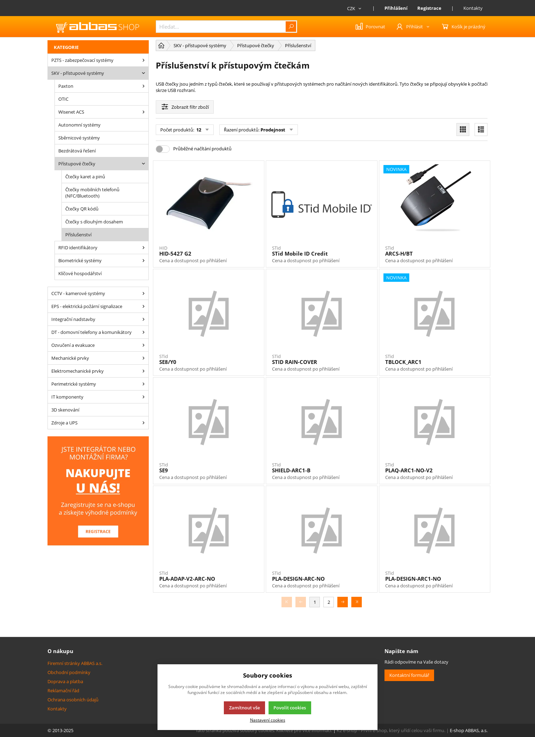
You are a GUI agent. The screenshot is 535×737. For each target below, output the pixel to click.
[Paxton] (143, 86)
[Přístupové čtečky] (143, 163)
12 (198, 130)
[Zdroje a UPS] (143, 422)
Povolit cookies (289, 707)
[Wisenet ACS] (143, 112)
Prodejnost (273, 130)
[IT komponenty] (143, 396)
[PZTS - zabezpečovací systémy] (143, 60)
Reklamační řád (63, 690)
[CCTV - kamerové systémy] (143, 293)
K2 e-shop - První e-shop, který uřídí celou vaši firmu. (391, 730)
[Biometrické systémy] (143, 260)
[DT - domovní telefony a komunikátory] (143, 332)
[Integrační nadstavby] (143, 319)
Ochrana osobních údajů (72, 699)
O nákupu (60, 650)
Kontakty (473, 8)
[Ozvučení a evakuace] (143, 345)
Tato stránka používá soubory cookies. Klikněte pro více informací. (264, 730)
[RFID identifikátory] (143, 247)
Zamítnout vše (244, 707)
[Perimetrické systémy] (143, 384)
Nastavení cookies (267, 720)
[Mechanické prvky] (143, 358)
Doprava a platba (65, 681)
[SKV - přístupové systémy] (143, 73)
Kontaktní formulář (409, 675)
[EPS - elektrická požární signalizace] (143, 306)
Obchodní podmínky (68, 672)
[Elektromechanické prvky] (143, 371)
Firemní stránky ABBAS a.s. (74, 663)
